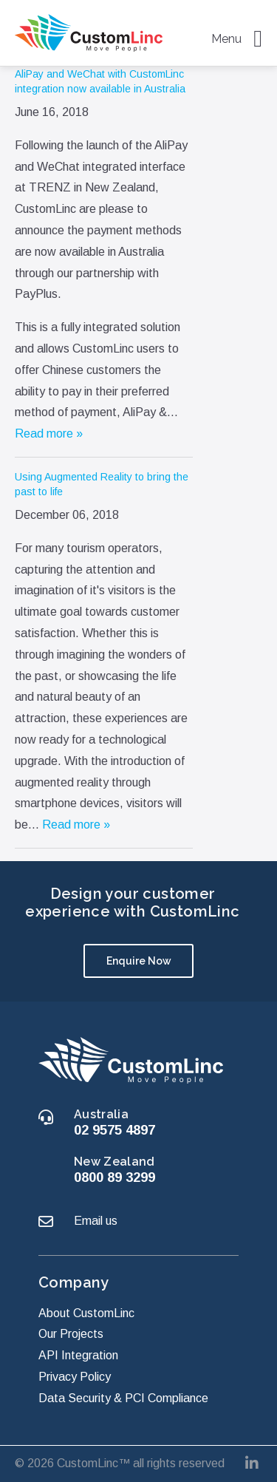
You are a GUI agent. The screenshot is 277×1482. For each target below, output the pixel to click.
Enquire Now (138, 961)
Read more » (49, 433)
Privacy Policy (74, 1376)
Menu (236, 38)
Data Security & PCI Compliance (123, 1398)
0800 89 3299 (114, 1177)
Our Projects (70, 1334)
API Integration (78, 1355)
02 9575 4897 (114, 1130)
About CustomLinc (86, 1313)
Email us (95, 1220)
